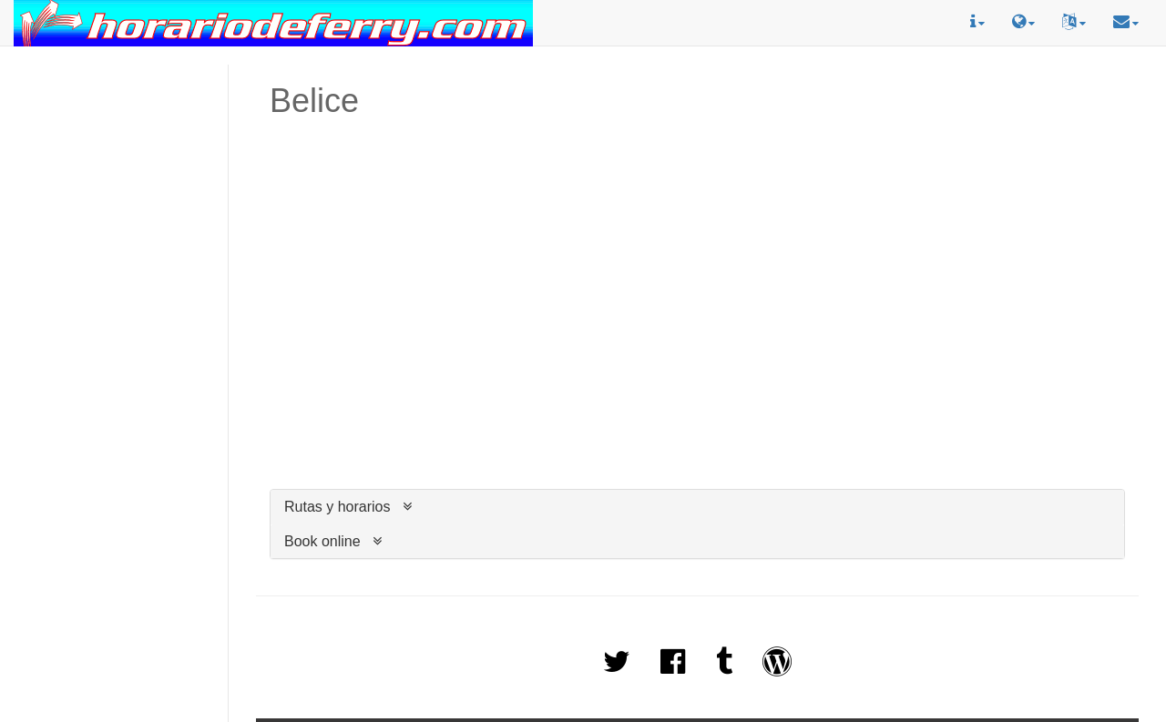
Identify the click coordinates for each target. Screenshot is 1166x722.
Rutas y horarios (337, 506)
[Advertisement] (114, 147)
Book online (322, 541)
